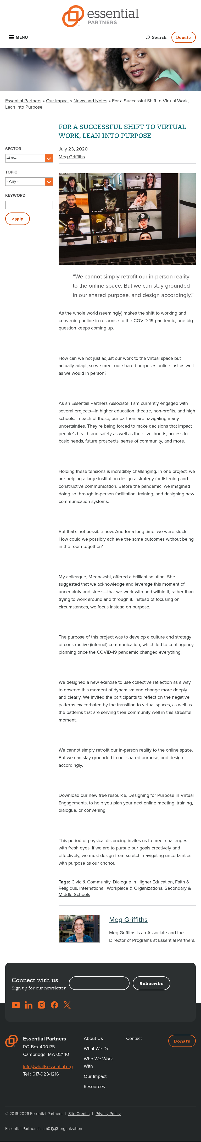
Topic (11, 172)
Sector (13, 149)
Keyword (15, 195)
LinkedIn (29, 1005)
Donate (183, 37)
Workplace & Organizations (134, 888)
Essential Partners (23, 101)
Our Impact (57, 101)
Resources (94, 1086)
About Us (93, 1038)
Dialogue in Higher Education (143, 882)
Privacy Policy (108, 1113)
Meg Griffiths (72, 157)
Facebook (54, 1005)
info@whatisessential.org (48, 1067)
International (91, 888)
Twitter (67, 1005)
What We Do (96, 1048)
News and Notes (90, 101)
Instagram (41, 1005)
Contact (134, 1038)
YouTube (16, 1005)
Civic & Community (90, 882)
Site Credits (79, 1113)
